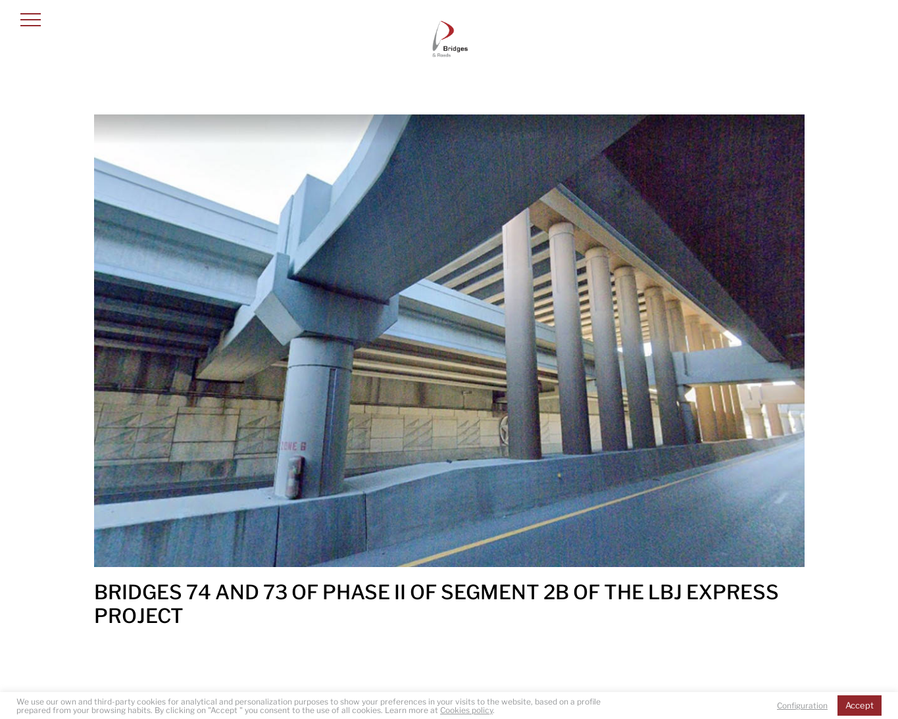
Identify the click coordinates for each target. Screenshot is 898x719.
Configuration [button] (802, 705)
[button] (30, 19)
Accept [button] (859, 705)
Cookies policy (466, 710)
